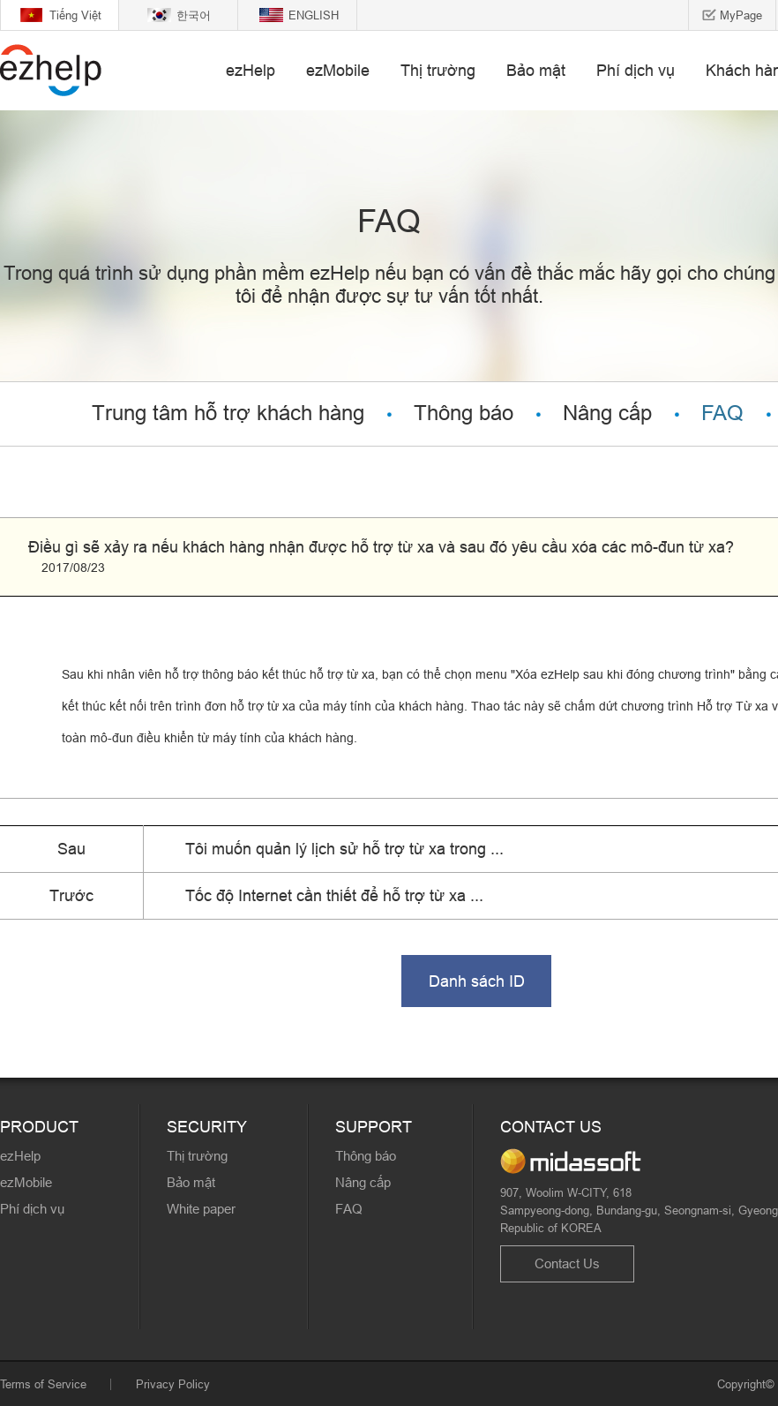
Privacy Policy (173, 1384)
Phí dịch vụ (635, 70)
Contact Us (567, 1263)
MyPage (741, 15)
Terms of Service (43, 1384)
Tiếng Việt (75, 15)
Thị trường (437, 70)
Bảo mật (535, 70)
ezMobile (338, 70)
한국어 (193, 15)
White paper (201, 1208)
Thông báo (463, 413)
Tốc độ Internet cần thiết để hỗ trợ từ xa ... (334, 895)
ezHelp (250, 70)
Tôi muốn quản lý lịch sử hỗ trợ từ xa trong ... (344, 848)
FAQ (722, 413)
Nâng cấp (607, 413)
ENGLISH (313, 15)
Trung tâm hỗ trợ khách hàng (228, 413)
